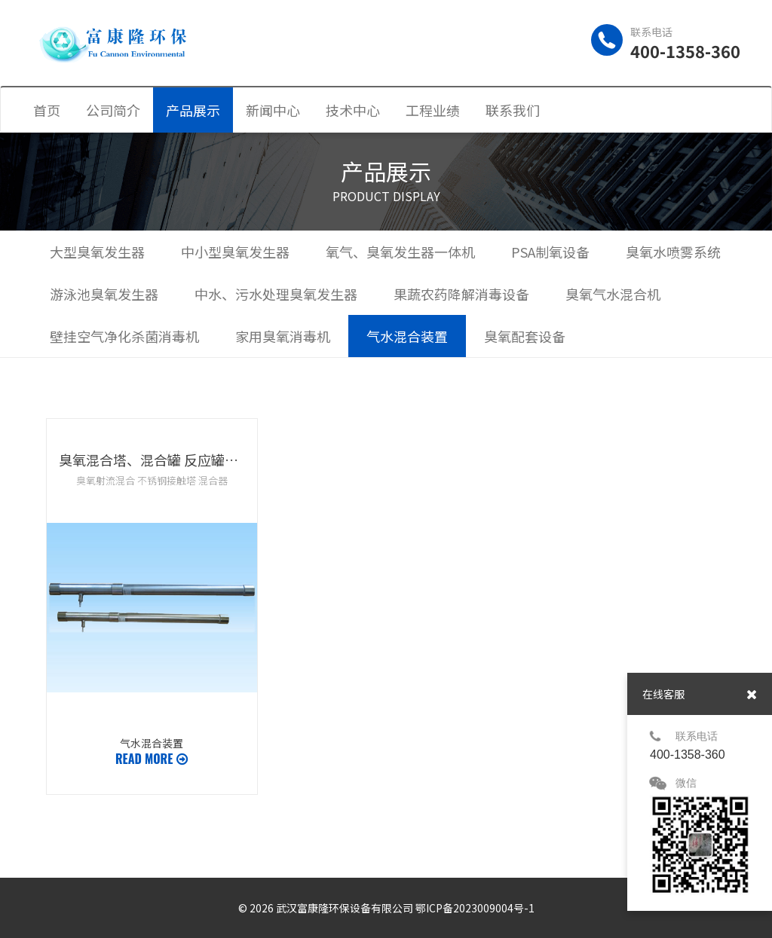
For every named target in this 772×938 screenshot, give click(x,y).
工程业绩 (433, 110)
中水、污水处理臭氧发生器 (276, 294)
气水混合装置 (407, 336)
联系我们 (513, 110)
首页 (46, 110)
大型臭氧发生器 (97, 251)
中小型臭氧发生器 (235, 251)
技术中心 (353, 110)
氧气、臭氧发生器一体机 (400, 251)
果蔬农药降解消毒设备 (461, 294)
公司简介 (113, 110)
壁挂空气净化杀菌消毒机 (124, 336)
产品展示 (193, 110)
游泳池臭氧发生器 (104, 294)
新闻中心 (273, 110)
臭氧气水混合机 (612, 294)
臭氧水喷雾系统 (673, 251)
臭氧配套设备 (524, 336)
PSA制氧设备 (550, 251)
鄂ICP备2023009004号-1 (475, 907)
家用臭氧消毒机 (282, 336)
